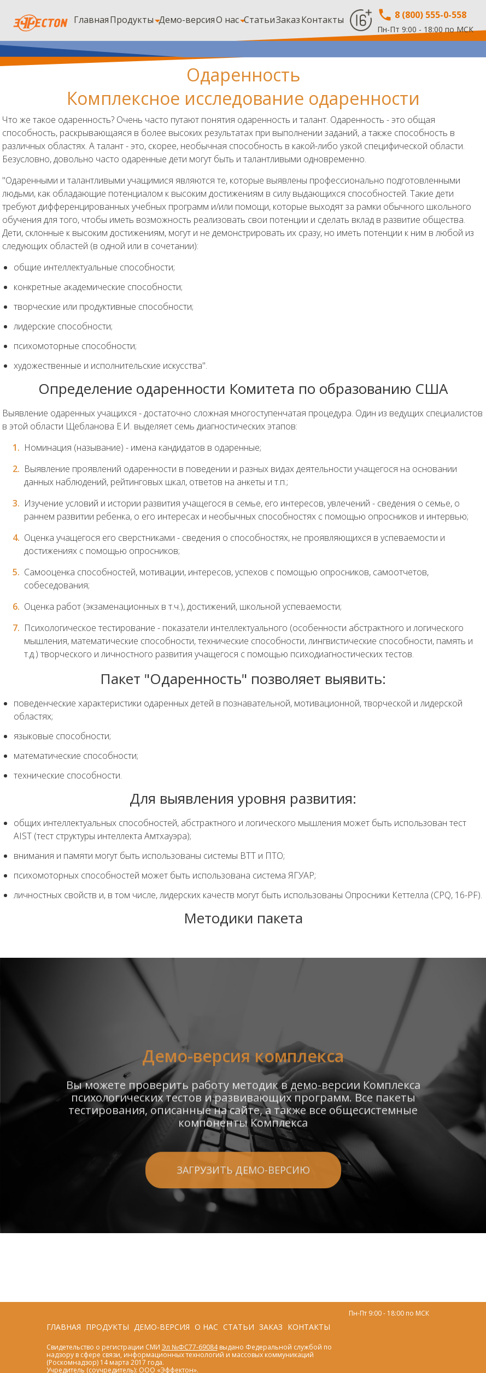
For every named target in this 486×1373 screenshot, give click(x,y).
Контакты (322, 20)
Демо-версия (187, 20)
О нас (227, 20)
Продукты (132, 20)
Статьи (259, 20)
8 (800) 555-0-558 (421, 15)
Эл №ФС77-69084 (190, 1347)
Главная (91, 20)
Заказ (288, 20)
